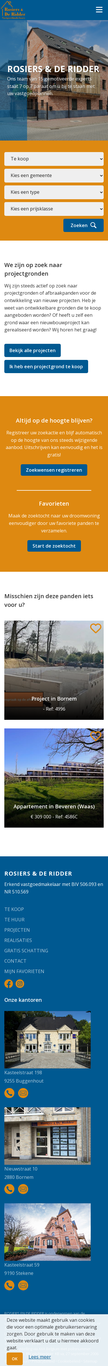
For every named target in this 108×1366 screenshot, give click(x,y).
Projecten (17, 930)
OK (15, 1358)
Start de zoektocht (54, 546)
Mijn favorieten (24, 971)
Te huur (14, 919)
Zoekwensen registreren (54, 470)
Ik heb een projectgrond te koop (46, 366)
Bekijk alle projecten (33, 350)
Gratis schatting (26, 950)
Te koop (14, 909)
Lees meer (40, 1357)
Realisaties (18, 940)
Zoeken (83, 225)
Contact (15, 961)
